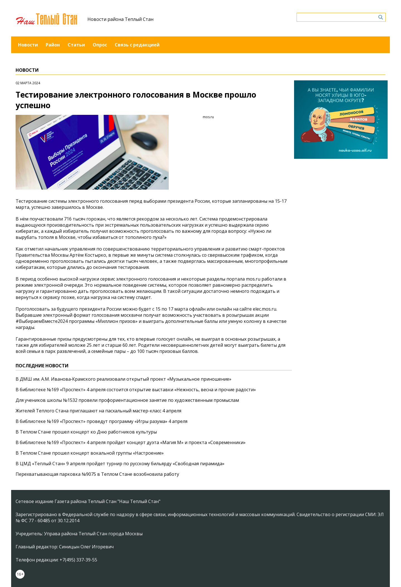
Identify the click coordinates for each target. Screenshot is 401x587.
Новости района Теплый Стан (120, 19)
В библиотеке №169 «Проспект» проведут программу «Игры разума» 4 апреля (101, 421)
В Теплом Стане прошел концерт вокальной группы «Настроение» (90, 453)
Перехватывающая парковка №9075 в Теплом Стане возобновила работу (97, 474)
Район (53, 45)
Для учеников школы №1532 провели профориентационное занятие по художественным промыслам (127, 400)
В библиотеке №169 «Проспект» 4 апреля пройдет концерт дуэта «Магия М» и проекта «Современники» (131, 442)
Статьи (76, 45)
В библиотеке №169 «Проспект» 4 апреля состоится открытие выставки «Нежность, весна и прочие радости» (136, 390)
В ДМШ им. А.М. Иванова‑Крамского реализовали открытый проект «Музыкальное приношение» (123, 379)
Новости (28, 45)
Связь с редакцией (137, 45)
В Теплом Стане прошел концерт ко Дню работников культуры (86, 432)
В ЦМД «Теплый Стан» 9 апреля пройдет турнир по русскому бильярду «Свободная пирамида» (120, 463)
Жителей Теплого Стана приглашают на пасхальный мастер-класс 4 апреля (98, 411)
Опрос (100, 45)
